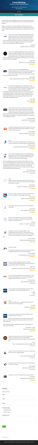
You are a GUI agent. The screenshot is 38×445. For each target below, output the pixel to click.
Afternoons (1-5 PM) (6, 410)
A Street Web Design (19, 2)
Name (3, 394)
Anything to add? (5, 415)
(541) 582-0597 (19, 8)
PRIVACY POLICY (5, 437)
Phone (3, 403)
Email (3, 398)
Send (4, 426)
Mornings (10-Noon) (6, 409)
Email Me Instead (6, 412)
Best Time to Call (6, 407)
